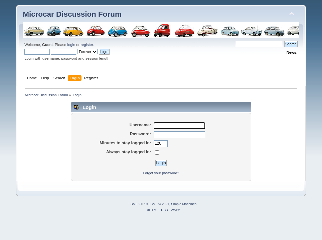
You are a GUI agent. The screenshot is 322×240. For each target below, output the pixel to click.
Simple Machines (183, 204)
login (71, 45)
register (86, 45)
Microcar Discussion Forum (72, 14)
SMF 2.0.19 (139, 204)
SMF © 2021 (160, 204)
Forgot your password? (161, 173)
